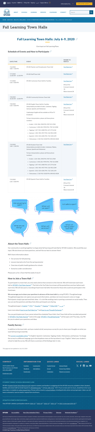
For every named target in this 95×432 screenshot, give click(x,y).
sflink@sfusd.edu (36, 388)
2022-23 (47, 403)
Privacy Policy (47, 412)
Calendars (53, 12)
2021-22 (54, 403)
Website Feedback (71, 412)
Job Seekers (36, 369)
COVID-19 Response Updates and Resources (40, 19)
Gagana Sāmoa (44, 2)
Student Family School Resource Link (19, 385)
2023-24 (40, 403)
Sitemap (58, 412)
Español (14, 2)
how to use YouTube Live (29, 310)
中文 (32, 306)
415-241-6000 (8, 370)
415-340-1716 (50, 388)
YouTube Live (68, 67)
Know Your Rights (64, 369)
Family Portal (51, 366)
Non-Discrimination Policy (31, 412)
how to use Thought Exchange (52, 310)
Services (43, 12)
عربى (37, 2)
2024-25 (33, 403)
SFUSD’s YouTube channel (19, 317)
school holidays (50, 390)
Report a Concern (64, 371)
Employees (27, 371)
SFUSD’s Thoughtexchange (51, 317)
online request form (25, 390)
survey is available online (20, 336)
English (9, 2)
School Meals (63, 366)
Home (4, 19)
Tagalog (33, 2)
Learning (34, 12)
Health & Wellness (20, 19)
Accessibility (15, 412)
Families (26, 366)
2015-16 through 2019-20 (68, 403)
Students (26, 369)
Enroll (49, 369)
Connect (63, 12)
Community (36, 366)
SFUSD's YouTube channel (22, 285)
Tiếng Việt (26, 2)
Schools (24, 12)
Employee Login (84, 3)
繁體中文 (20, 2)
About (16, 12)
